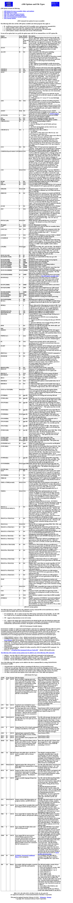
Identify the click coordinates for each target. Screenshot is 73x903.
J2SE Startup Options (10, 18)
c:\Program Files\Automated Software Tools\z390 (24, 650)
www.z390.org (8, 640)
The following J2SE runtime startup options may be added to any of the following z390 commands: (28, 652)
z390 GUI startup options (31, 607)
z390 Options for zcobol (10, 12)
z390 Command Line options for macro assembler (31, 21)
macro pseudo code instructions (48, 853)
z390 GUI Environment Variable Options (15, 17)
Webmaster (43, 897)
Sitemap (49, 897)
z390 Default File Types (31, 675)
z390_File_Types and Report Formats (14, 14)
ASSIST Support (54, 113)
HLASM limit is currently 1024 (49, 276)
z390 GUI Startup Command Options (14, 15)
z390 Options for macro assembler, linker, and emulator (19, 11)
